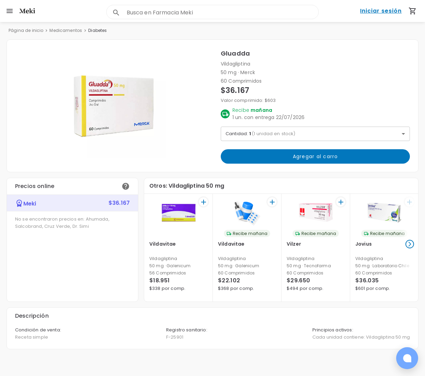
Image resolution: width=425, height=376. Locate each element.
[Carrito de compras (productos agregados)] (412, 11)
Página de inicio (26, 30)
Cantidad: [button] (260, 133)
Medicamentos (65, 30)
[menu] (9, 11)
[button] (114, 106)
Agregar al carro (315, 156)
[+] (203, 202)
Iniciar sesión (380, 11)
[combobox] (223, 12)
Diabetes (97, 30)
